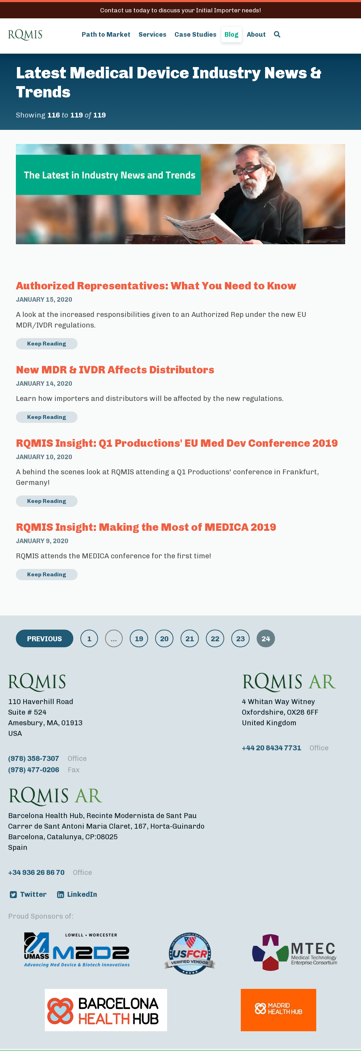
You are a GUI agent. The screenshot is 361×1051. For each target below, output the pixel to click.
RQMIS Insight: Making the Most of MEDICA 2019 (146, 527)
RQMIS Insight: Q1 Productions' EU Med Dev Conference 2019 (177, 443)
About (256, 34)
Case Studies (195, 34)
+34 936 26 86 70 (50, 872)
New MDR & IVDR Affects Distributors (115, 370)
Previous (44, 639)
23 (240, 639)
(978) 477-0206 (44, 769)
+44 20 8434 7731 (285, 747)
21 (189, 639)
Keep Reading (46, 343)
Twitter (33, 894)
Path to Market (106, 34)
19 (139, 639)
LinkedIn (82, 894)
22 (215, 639)
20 (164, 639)
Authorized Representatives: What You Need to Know (156, 286)
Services (152, 34)
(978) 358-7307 (47, 758)
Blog (232, 34)
